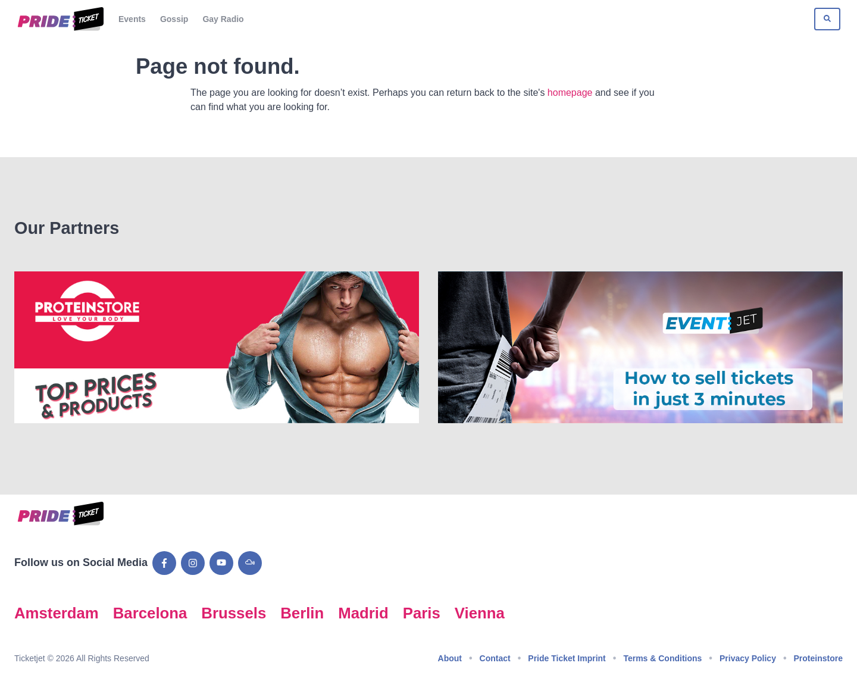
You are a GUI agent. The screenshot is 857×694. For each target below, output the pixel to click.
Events (132, 19)
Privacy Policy (748, 658)
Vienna (480, 613)
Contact (495, 658)
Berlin (302, 613)
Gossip (174, 19)
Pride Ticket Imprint (566, 658)
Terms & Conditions (662, 658)
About (450, 658)
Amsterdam (56, 613)
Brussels (233, 613)
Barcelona (150, 613)
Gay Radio (222, 19)
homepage (570, 92)
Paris (421, 613)
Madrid (363, 613)
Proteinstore (818, 658)
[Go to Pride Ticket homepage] (59, 19)
